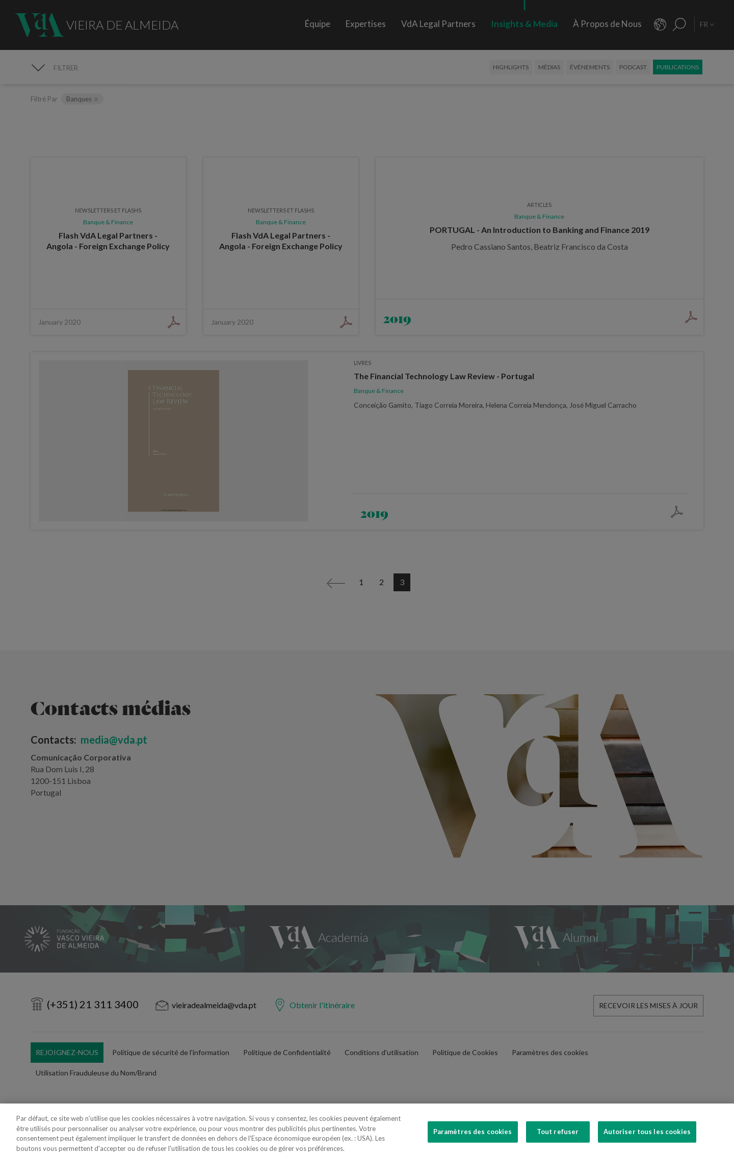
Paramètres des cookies (472, 1139)
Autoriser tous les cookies (647, 1139)
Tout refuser (558, 1139)
